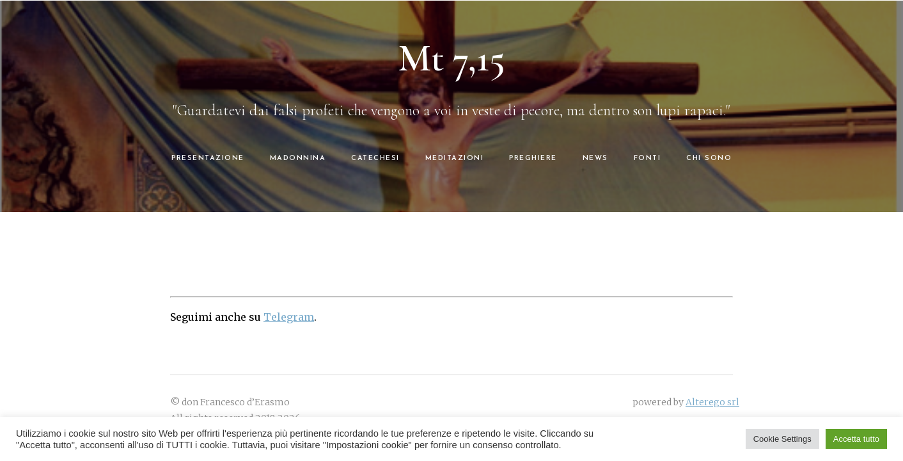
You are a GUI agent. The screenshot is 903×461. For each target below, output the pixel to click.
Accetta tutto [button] (856, 439)
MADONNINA (298, 158)
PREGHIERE (533, 158)
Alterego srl (712, 402)
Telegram (288, 317)
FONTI (647, 158)
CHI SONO (709, 158)
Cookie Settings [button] (782, 439)
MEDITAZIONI (454, 158)
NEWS (595, 158)
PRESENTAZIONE (207, 158)
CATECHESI (375, 158)
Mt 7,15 (451, 58)
